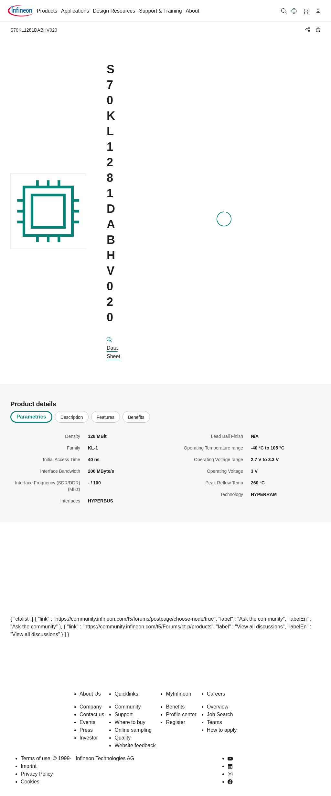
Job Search (220, 714)
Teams (214, 722)
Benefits (175, 706)
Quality (122, 737)
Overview (218, 706)
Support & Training (160, 11)
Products (47, 11)
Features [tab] (105, 417)
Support (123, 714)
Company (90, 706)
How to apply (222, 730)
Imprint (29, 766)
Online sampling (133, 730)
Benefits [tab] (136, 417)
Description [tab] (71, 417)
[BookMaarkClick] (318, 29)
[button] (294, 11)
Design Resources (114, 11)
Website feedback (134, 745)
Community (127, 706)
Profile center (181, 714)
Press (86, 730)
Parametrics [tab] (31, 416)
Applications (75, 11)
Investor (89, 737)
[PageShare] (306, 29)
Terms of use (35, 758)
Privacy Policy (37, 774)
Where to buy (129, 722)
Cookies (30, 781)
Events (87, 722)
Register (175, 722)
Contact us (92, 714)
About (192, 11)
